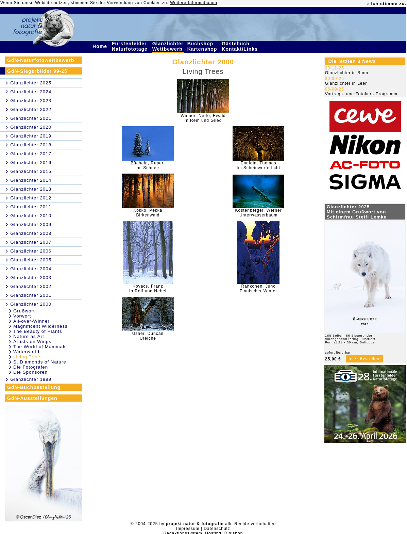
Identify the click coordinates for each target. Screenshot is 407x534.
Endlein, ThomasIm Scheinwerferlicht (258, 165)
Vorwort (22, 316)
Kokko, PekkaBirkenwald (147, 212)
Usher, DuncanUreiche (148, 336)
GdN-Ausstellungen (32, 398)
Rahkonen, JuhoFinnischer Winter (258, 288)
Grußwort (24, 310)
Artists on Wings (32, 341)
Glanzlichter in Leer (346, 83)
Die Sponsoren (30, 372)
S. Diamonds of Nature (39, 362)
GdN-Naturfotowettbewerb (40, 60)
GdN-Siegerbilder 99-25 (37, 71)
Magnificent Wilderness (40, 326)
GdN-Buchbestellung (34, 387)
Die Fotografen (30, 367)
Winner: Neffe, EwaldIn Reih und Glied (203, 118)
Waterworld (26, 351)
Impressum (187, 528)
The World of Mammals (40, 346)
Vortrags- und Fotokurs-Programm (361, 94)
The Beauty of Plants (37, 331)
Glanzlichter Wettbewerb (168, 46)
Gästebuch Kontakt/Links (240, 46)
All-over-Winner (31, 321)
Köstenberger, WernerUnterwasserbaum (258, 212)
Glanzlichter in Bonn (346, 72)
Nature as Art (28, 336)
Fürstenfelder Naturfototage (130, 46)
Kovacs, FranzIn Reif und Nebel (148, 288)
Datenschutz (217, 528)
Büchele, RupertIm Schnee (148, 165)
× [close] (368, 3)
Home (100, 46)
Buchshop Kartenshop (203, 46)
